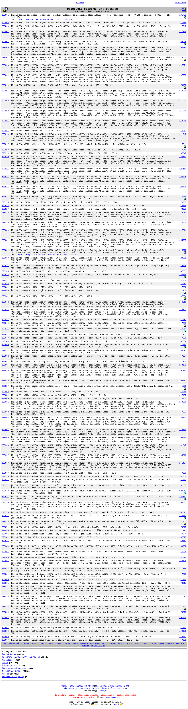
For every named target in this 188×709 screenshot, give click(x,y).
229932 (5, 250)
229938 (5, 284)
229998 (5, 631)
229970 (5, 476)
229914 (5, 121)
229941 (5, 296)
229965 (5, 437)
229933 (5, 258)
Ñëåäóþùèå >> (98, 646)
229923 (5, 187)
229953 (5, 362)
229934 (5, 266)
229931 (5, 240)
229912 (5, 101)
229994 (5, 606)
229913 (5, 111)
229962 (5, 412)
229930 (5, 230)
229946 (5, 329)
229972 (5, 485)
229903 (5, 26)
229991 (5, 583)
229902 (5, 23)
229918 (5, 150)
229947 (5, 335)
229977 (5, 516)
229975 (5, 502)
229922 (5, 177)
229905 (5, 42)
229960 (5, 399)
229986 (5, 557)
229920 (5, 157)
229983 (5, 541)
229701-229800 (149, 643)
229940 (5, 290)
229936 (5, 275)
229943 (5, 310)
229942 (5, 302)
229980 (5, 530)
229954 (5, 365)
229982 (5, 537)
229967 (5, 455)
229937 (5, 280)
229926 (5, 206)
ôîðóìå (115, 704)
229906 (5, 47)
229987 (5, 561)
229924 (5, 197)
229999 (5, 637)
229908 (5, 65)
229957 (5, 386)
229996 (5, 618)
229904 (5, 32)
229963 (5, 417)
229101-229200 (45, 643)
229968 (5, 463)
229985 (5, 552)
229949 (5, 341)
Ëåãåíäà (80, 3)
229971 (5, 480)
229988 (5, 568)
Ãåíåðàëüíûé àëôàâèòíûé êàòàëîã (82, 688)
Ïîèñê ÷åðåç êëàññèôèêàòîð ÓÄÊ (112, 686)
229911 (5, 91)
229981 (5, 534)
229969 (5, 473)
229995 (5, 612)
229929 (5, 222)
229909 (5, 75)
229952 (5, 356)
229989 (5, 574)
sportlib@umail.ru (110, 697)
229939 (5, 287)
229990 (5, 580)
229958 (5, 392)
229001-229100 (28, 643)
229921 (5, 169)
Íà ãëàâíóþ (180, 3)
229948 (5, 338)
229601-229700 (131, 643)
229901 (5, 15)
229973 (5, 491)
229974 (5, 497)
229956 (5, 380)
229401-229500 (97, 643)
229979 (5, 527)
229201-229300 (63, 643)
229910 (5, 85)
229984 (5, 546)
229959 (5, 395)
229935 (5, 271)
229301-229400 (80, 643)
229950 (5, 345)
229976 (5, 512)
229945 (5, 323)
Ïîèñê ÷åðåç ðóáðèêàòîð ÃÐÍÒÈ (78, 686)
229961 (5, 402)
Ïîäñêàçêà (102, 690)
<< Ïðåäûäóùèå (11, 643)
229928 (5, 212)
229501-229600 (114, 643)
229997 (5, 628)
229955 (5, 370)
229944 (5, 320)
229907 (5, 57)
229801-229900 (166, 643)
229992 (5, 586)
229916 (5, 134)
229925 (5, 202)
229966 (5, 445)
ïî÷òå (87, 704)
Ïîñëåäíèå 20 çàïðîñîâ (114, 688)
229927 (5, 209)
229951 (5, 350)
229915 (5, 131)
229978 (5, 521)
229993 (5, 596)
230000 (5, 640)
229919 (5, 153)
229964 (5, 430)
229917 (5, 144)
